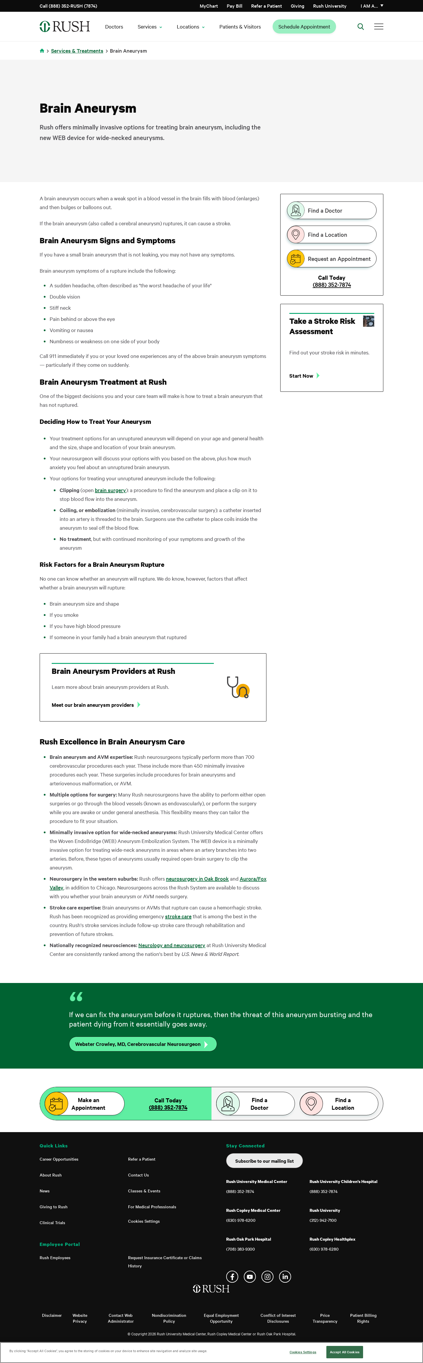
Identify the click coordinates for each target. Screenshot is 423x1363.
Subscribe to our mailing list (264, 1160)
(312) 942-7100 (323, 1220)
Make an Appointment (88, 1103)
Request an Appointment (339, 258)
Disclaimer (52, 1315)
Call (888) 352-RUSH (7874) (68, 5)
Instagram (267, 1277)
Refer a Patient (266, 5)
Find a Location (327, 234)
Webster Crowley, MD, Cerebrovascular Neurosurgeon (138, 1043)
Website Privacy (80, 1318)
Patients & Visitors (240, 26)
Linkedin (285, 1277)
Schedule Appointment (304, 26)
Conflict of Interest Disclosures (278, 1318)
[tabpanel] (332, 347)
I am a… (369, 5)
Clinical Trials (52, 1222)
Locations (188, 26)
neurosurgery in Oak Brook (197, 878)
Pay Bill (234, 5)
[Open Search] (361, 26)
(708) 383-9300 (240, 1249)
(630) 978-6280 (324, 1249)
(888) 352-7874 (332, 284)
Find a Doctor (325, 210)
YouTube (250, 1277)
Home (43, 54)
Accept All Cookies (345, 1351)
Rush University (330, 5)
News (45, 1191)
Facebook (232, 1277)
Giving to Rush (54, 1206)
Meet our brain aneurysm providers (93, 704)
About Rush (51, 1175)
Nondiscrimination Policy (169, 1318)
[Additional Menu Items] (378, 26)
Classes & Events (144, 1191)
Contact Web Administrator (121, 1318)
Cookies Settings (144, 1221)
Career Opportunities (59, 1159)
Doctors (114, 26)
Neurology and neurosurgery (171, 945)
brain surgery (110, 489)
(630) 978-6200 (241, 1220)
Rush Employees (55, 1257)
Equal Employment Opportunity (221, 1318)
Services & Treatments (77, 50)
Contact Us (138, 1175)
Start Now (301, 375)
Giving (297, 5)
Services (147, 26)
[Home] (211, 1295)
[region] (211, 1352)
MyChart (209, 5)
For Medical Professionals (152, 1206)
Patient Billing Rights (363, 1318)
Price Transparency (325, 1318)
